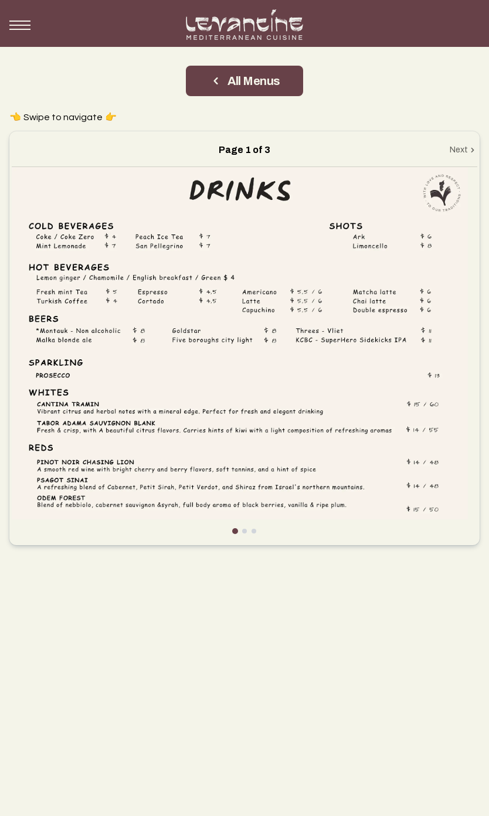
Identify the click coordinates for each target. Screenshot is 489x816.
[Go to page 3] (254, 531)
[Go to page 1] (235, 531)
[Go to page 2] (244, 531)
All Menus (244, 81)
